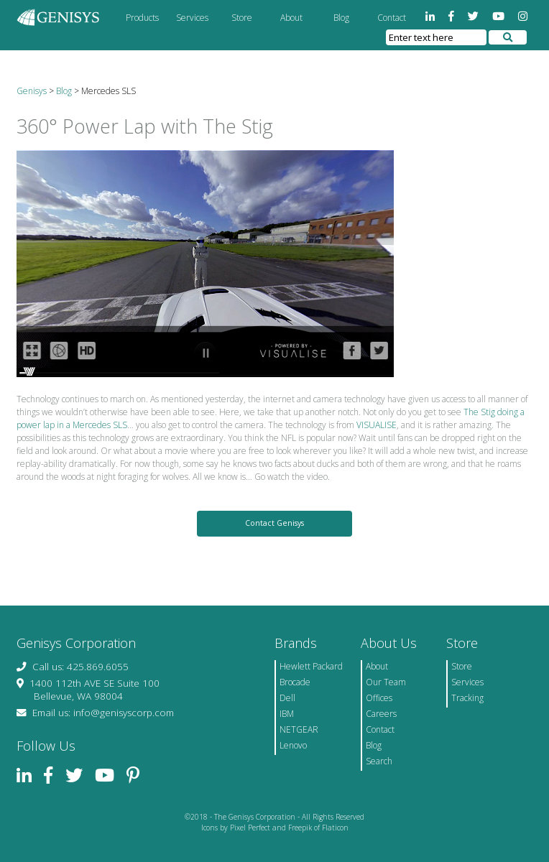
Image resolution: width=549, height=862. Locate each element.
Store (241, 17)
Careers (381, 714)
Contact (391, 17)
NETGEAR (299, 729)
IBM (287, 714)
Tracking (467, 698)
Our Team (386, 682)
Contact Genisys (274, 523)
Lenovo (293, 745)
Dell (287, 698)
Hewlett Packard (311, 666)
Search (379, 761)
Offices (379, 698)
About (291, 17)
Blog (341, 17)
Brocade (295, 682)
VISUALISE (376, 425)
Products (142, 17)
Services (192, 17)
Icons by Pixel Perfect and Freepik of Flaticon (275, 827)
